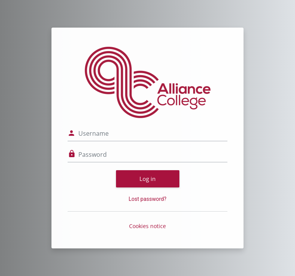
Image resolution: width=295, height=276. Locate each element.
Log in (147, 178)
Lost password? (147, 199)
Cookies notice (147, 226)
